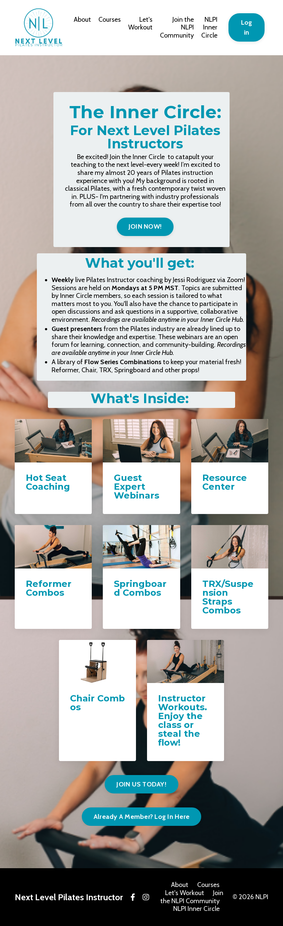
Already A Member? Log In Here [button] (141, 817)
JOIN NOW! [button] (145, 226)
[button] (145, 225)
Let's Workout (140, 24)
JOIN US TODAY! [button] (141, 784)
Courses (109, 20)
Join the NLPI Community (177, 27)
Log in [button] (246, 27)
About (82, 20)
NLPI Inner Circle (209, 27)
